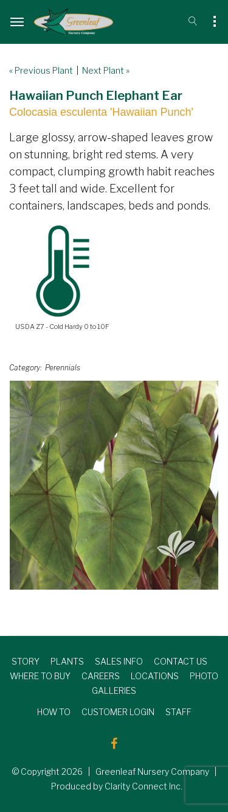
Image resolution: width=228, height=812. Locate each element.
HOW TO (54, 712)
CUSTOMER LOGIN (117, 712)
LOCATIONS (155, 676)
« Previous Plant (41, 70)
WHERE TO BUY (40, 676)
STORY (26, 661)
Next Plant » (106, 70)
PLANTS (67, 661)
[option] (114, 485)
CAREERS (100, 676)
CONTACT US (180, 661)
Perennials (62, 367)
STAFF (178, 712)
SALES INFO (119, 661)
